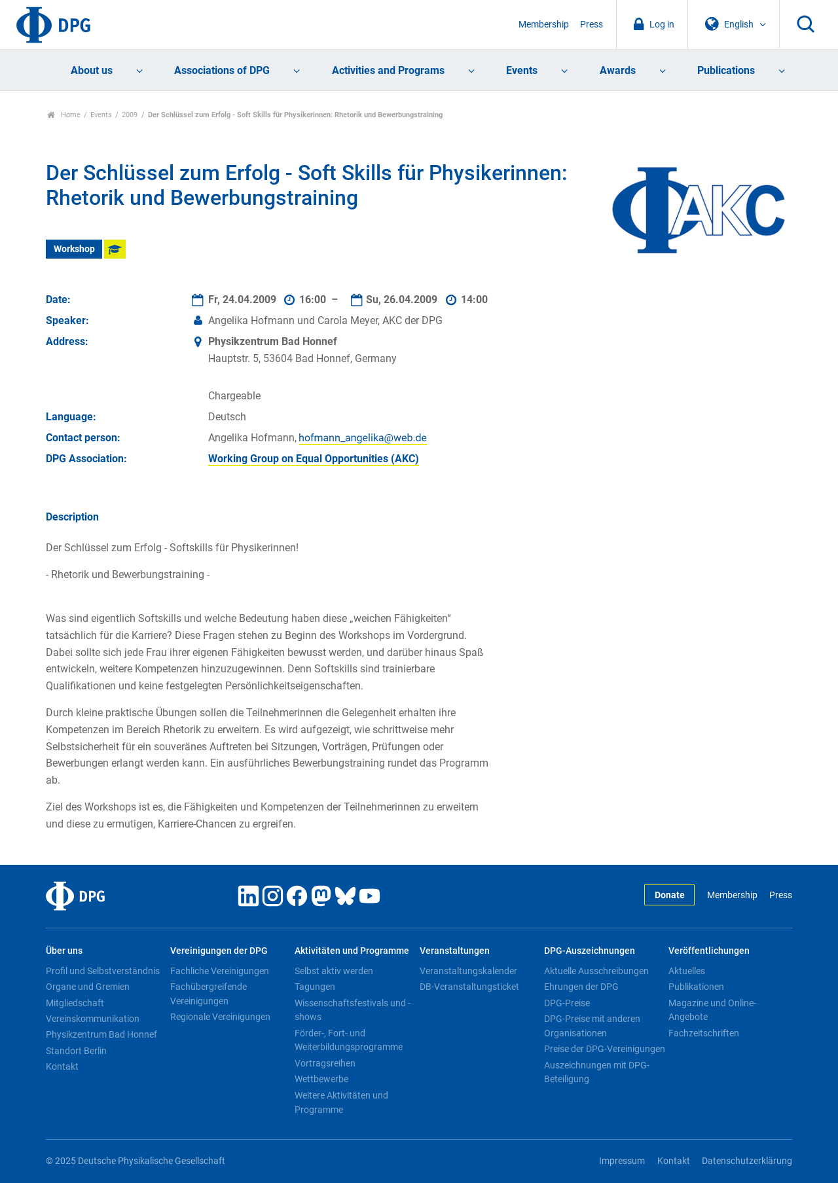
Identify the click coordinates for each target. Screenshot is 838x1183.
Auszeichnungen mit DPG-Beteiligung (596, 1072)
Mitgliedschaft (75, 1003)
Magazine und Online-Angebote (712, 1010)
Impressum (622, 1161)
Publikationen (696, 986)
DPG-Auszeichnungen (589, 950)
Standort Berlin (76, 1051)
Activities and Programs (388, 70)
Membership (544, 24)
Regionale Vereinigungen (220, 1016)
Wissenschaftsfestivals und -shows (352, 1010)
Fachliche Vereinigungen (219, 971)
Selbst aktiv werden (334, 971)
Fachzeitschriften (703, 1033)
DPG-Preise (567, 1003)
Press (591, 24)
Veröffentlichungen (709, 950)
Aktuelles (686, 971)
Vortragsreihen (325, 1063)
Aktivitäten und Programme (352, 950)
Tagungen (315, 986)
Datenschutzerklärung (747, 1161)
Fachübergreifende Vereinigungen (208, 993)
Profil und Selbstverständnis (103, 971)
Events (521, 70)
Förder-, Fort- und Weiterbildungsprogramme (349, 1040)
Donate (670, 895)
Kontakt (62, 1066)
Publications (726, 70)
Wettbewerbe (321, 1079)
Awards (618, 70)
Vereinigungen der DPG (219, 950)
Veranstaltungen (455, 950)
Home (64, 115)
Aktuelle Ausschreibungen (596, 971)
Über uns (64, 950)
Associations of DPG (222, 70)
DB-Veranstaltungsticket (469, 986)
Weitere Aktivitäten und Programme (341, 1102)
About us (92, 70)
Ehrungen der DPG (581, 986)
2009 (129, 115)
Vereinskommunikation (92, 1018)
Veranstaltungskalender (468, 971)
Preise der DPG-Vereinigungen (604, 1049)
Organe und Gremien (88, 986)
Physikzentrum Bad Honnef (101, 1034)
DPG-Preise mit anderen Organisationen (592, 1025)
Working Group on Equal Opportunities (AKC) (313, 458)
